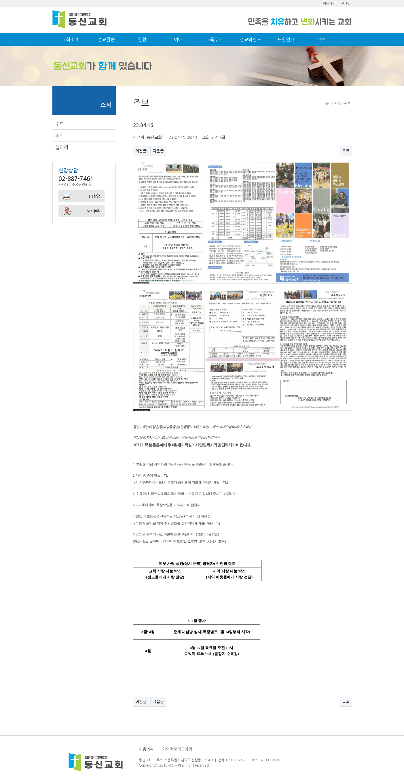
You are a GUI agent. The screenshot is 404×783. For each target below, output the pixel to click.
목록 (346, 151)
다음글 (158, 151)
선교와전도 (250, 39)
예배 (178, 39)
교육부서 (214, 39)
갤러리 (61, 147)
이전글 (141, 151)
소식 (322, 39)
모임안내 (286, 39)
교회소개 (70, 39)
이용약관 (146, 749)
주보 (59, 123)
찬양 (142, 39)
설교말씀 (106, 39)
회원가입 (329, 3)
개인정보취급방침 (177, 749)
